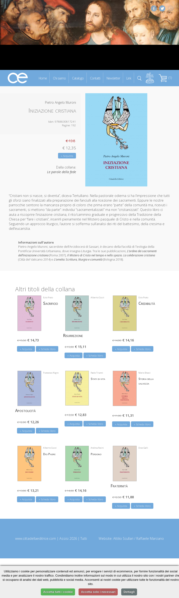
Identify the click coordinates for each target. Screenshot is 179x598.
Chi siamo (59, 78)
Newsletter (113, 78)
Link (128, 78)
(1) (165, 78)
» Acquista (67, 156)
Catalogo (78, 78)
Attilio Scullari (123, 538)
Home (43, 78)
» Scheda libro (47, 349)
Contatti (95, 78)
